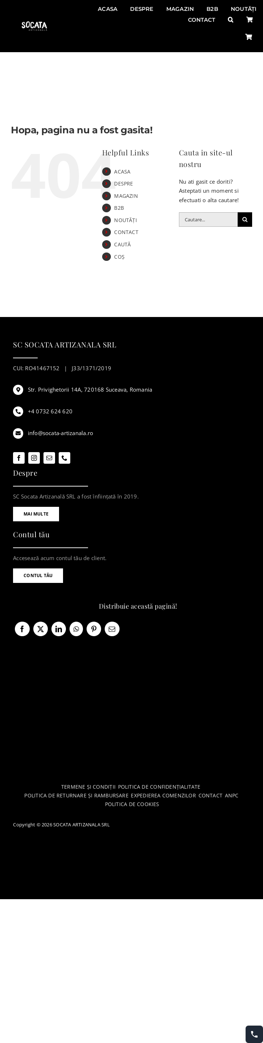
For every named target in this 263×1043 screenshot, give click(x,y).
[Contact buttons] (254, 1034)
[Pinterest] (94, 629)
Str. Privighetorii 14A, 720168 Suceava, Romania (90, 389)
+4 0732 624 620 (50, 411)
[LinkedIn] (59, 629)
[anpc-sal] (132, 876)
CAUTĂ (122, 244)
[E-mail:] (112, 629)
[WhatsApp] (76, 629)
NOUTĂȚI (125, 220)
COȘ (119, 256)
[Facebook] (22, 629)
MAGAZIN (126, 195)
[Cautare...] (208, 219)
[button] (230, 19)
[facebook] (19, 458)
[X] (41, 629)
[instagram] (34, 458)
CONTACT (126, 232)
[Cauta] (245, 219)
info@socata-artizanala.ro (60, 433)
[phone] (64, 458)
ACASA (122, 171)
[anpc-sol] (132, 851)
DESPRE (123, 183)
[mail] (49, 458)
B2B (119, 207)
